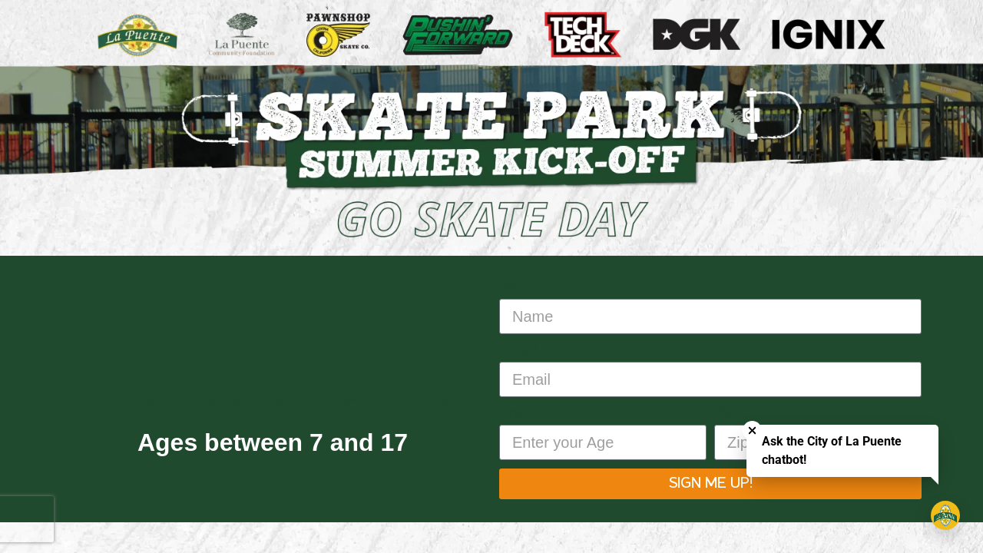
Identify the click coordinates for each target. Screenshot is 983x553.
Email (518, 350)
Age (513, 413)
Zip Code (745, 413)
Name (519, 287)
